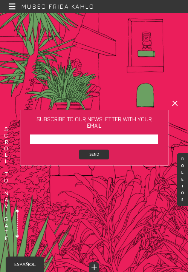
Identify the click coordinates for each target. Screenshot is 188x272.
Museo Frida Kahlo (57, 6)
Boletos (182, 180)
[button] (12, 6)
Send (94, 154)
